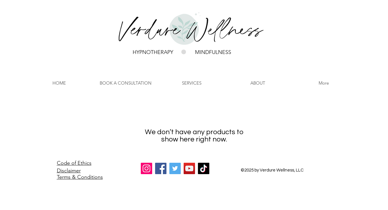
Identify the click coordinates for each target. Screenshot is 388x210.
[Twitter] (175, 168)
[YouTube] (189, 168)
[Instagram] (146, 168)
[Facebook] (160, 168)
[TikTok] (203, 168)
